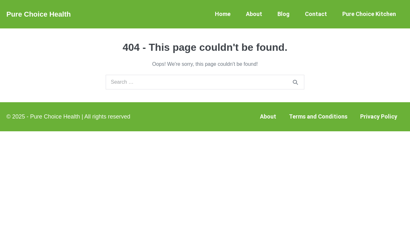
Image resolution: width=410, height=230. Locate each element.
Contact (316, 14)
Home (223, 14)
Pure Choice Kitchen (369, 14)
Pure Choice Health (38, 14)
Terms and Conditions (318, 116)
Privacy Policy (378, 116)
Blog (283, 14)
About (254, 14)
